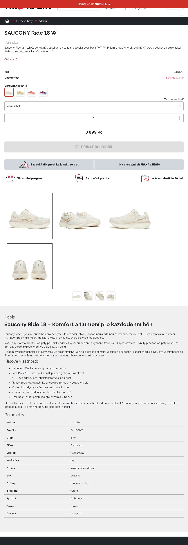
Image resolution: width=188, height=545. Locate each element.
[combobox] (94, 107)
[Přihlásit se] (131, 6)
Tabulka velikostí (174, 99)
